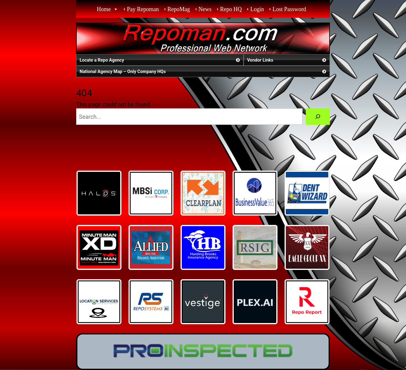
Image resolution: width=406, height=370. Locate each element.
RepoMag (178, 9)
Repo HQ (231, 9)
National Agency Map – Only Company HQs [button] (203, 71)
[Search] (318, 116)
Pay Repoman (143, 9)
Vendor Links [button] (287, 60)
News (205, 9)
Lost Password (289, 9)
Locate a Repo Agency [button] (160, 60)
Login (257, 9)
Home (104, 9)
